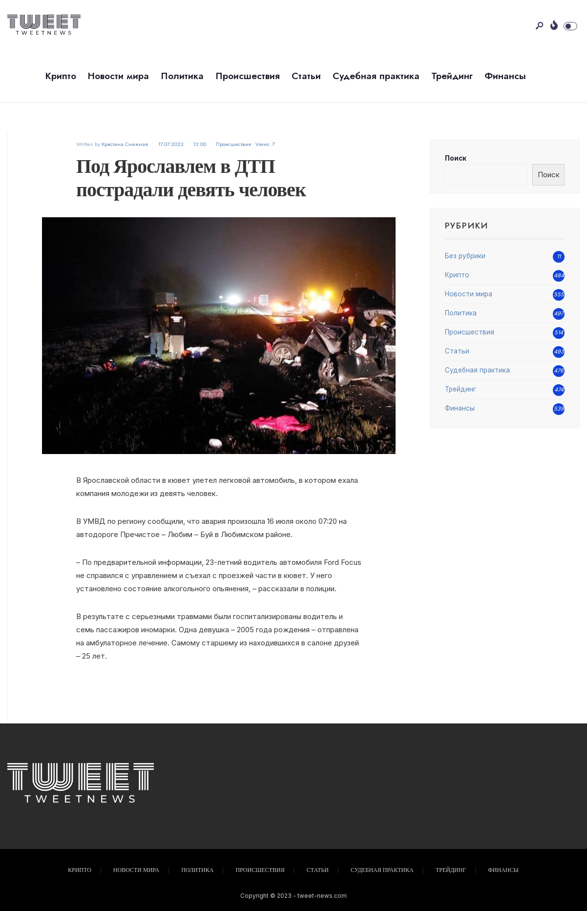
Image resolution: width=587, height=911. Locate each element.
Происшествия (247, 76)
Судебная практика (376, 76)
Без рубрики (465, 256)
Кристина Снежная (125, 144)
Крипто (60, 76)
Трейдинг (452, 76)
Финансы (505, 76)
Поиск (455, 158)
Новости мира (118, 76)
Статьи (306, 76)
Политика (182, 76)
